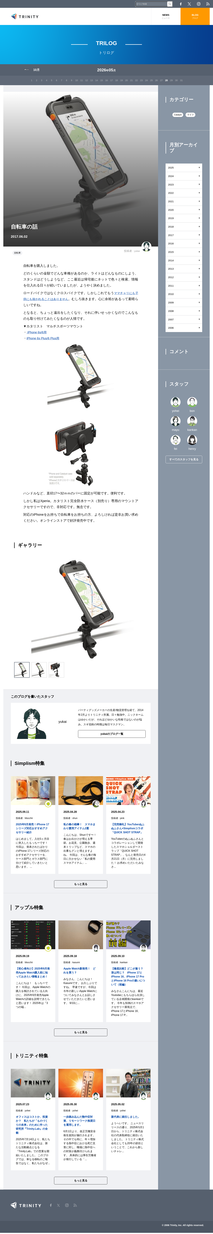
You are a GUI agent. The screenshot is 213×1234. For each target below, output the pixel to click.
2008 (171, 312)
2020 (171, 211)
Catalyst (178, 116)
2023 (171, 185)
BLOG (195, 16)
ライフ (190, 116)
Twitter (189, 4)
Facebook (181, 3)
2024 (171, 177)
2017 (171, 236)
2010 (171, 295)
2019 (171, 219)
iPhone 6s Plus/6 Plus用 (44, 339)
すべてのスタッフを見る (184, 460)
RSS (208, 3)
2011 (171, 286)
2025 (171, 168)
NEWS (165, 16)
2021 (171, 202)
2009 (171, 303)
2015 (171, 253)
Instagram (198, 4)
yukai (137, 252)
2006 (171, 329)
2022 (171, 194)
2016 (171, 244)
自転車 (17, 254)
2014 (171, 261)
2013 (171, 270)
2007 (171, 320)
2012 (171, 278)
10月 (36, 71)
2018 (171, 227)
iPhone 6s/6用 (37, 333)
